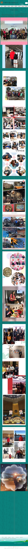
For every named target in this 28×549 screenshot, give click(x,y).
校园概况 (5, 6)
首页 (1, 6)
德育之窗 (9, 6)
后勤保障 (23, 6)
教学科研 (12, 6)
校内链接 (26, 6)
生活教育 (19, 6)
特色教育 (16, 6)
